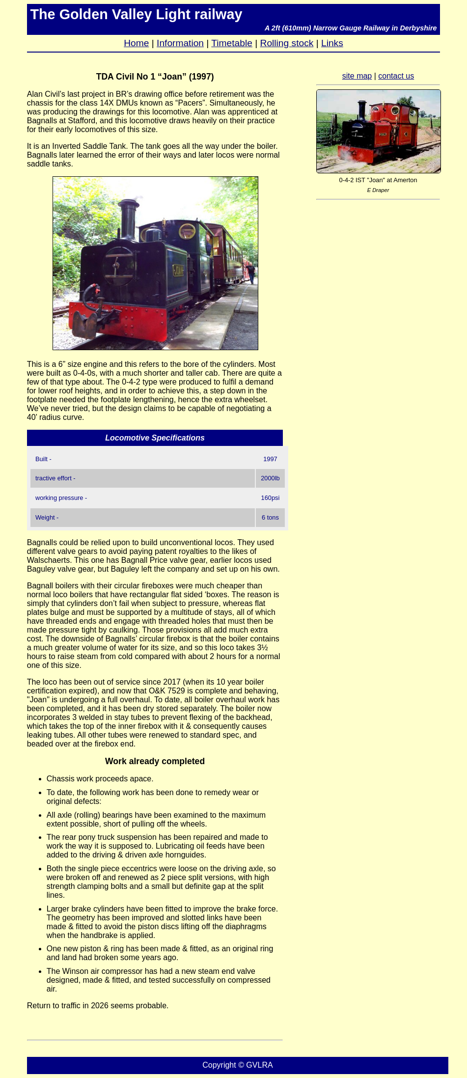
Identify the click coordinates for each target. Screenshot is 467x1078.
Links (332, 43)
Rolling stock (287, 43)
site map (357, 76)
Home (136, 43)
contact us (396, 76)
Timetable (231, 43)
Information (180, 43)
